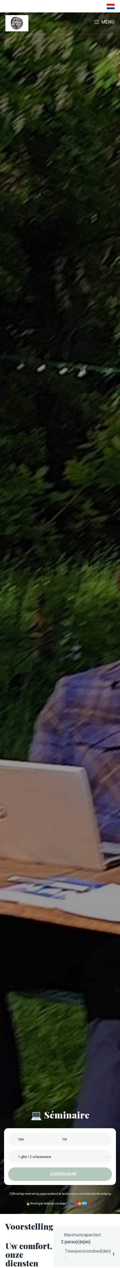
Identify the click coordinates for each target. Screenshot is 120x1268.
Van (21, 1139)
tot (65, 1139)
